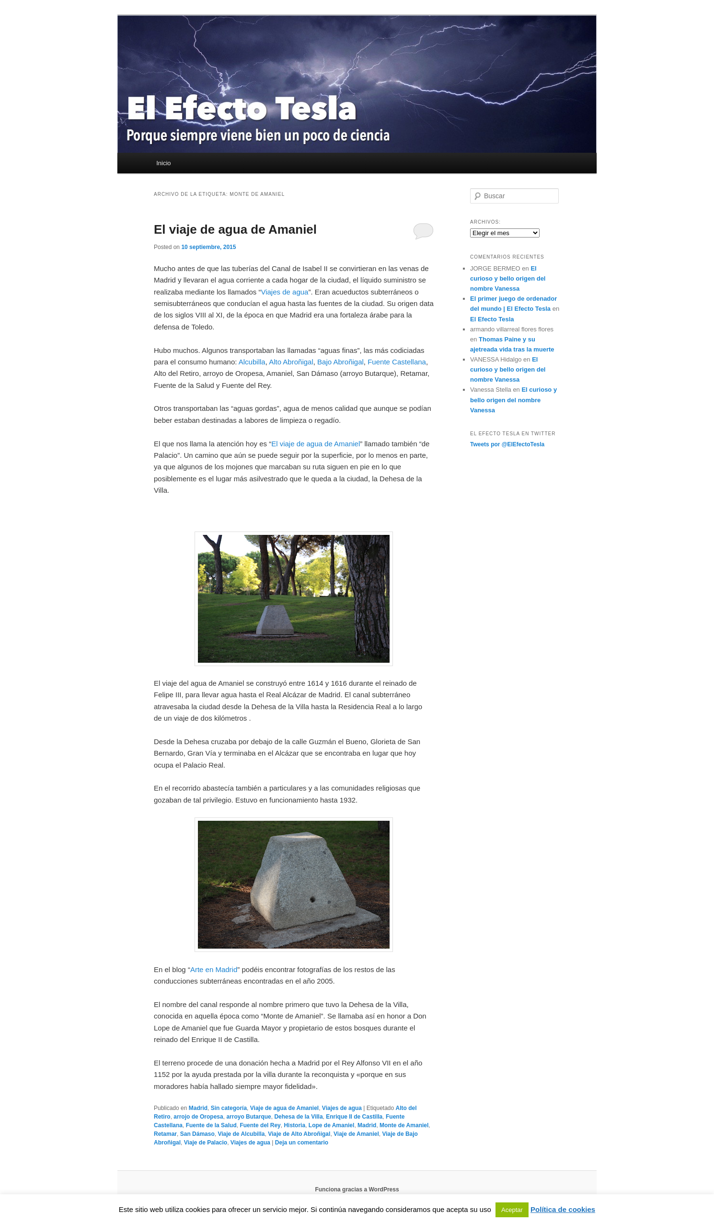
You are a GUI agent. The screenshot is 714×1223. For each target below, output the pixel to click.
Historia (294, 1125)
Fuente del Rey (260, 1125)
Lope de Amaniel (332, 1125)
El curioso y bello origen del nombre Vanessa (507, 278)
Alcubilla (252, 362)
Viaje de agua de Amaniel (284, 1108)
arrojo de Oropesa (198, 1116)
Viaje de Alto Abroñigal (299, 1134)
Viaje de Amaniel (356, 1134)
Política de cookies (562, 1209)
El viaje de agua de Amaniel (235, 229)
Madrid (198, 1108)
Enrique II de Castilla (354, 1116)
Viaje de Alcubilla (241, 1134)
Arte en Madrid (213, 969)
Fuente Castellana (397, 362)
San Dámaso (197, 1134)
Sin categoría (229, 1108)
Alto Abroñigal (291, 362)
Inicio (163, 163)
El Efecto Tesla (492, 319)
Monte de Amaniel (404, 1125)
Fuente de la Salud (211, 1125)
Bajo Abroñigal (340, 362)
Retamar (165, 1134)
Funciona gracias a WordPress (357, 1189)
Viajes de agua (284, 292)
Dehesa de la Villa (298, 1116)
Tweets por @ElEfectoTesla (507, 444)
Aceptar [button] (512, 1209)
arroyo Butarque (248, 1116)
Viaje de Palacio (206, 1142)
